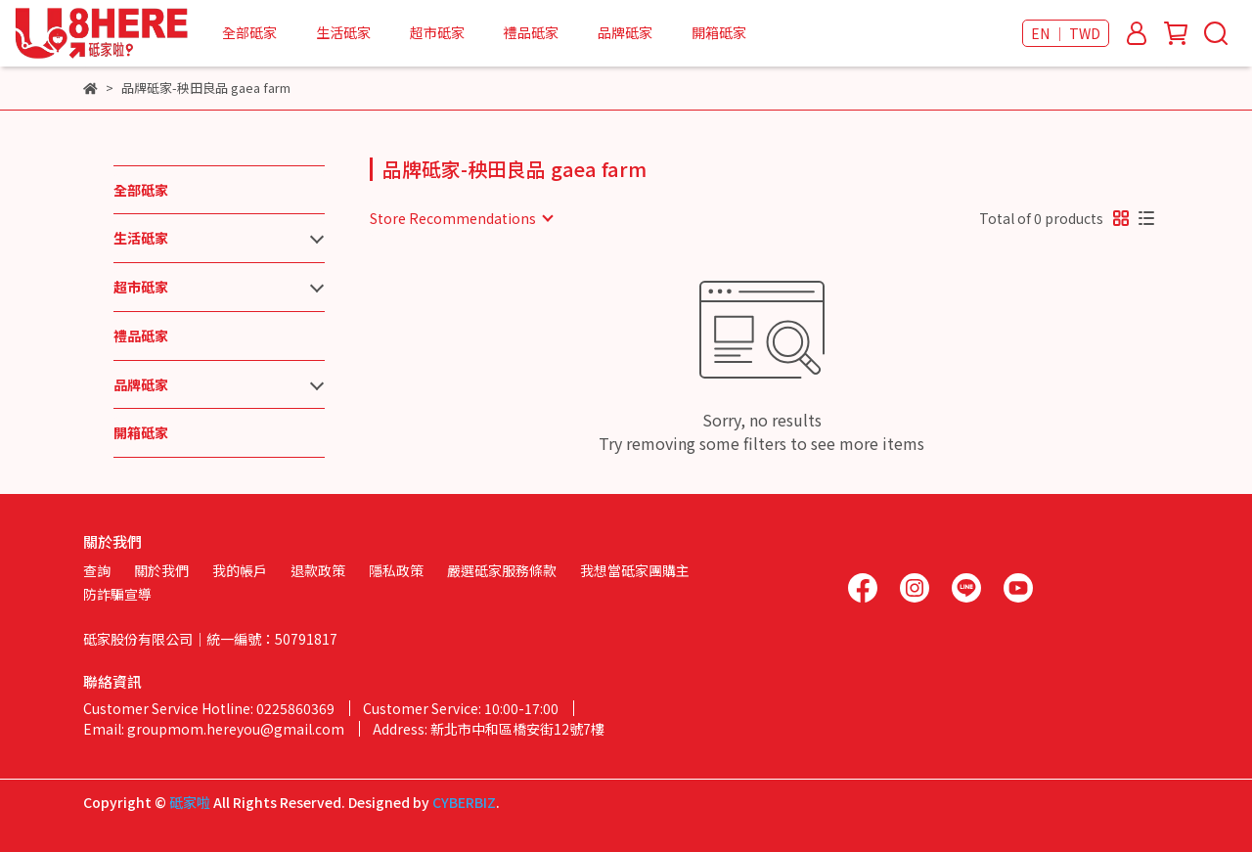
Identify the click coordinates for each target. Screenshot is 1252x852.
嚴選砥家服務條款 (502, 570)
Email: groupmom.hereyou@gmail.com (213, 729)
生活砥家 (343, 32)
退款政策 (318, 570)
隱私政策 (396, 570)
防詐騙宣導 (117, 594)
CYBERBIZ (464, 802)
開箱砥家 (719, 32)
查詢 (97, 570)
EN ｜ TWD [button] (1065, 33)
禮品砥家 (531, 32)
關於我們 (161, 570)
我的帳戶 (239, 570)
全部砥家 (249, 32)
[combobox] (461, 218)
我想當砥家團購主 (635, 570)
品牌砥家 (625, 32)
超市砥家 (437, 32)
